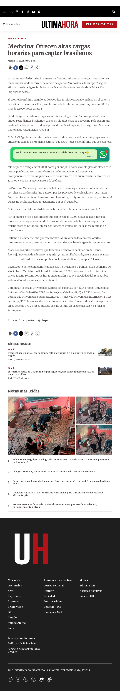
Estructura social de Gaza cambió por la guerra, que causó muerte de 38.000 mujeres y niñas (51, 373)
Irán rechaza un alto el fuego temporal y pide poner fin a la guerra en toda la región (51, 354)
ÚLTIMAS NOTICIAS (99, 24)
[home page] (60, 24)
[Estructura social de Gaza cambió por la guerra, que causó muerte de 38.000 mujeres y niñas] (105, 371)
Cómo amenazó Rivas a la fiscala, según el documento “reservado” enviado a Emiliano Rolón (61, 482)
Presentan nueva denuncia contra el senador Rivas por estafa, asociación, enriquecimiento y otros (54, 505)
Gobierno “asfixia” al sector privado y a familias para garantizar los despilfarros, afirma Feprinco (58, 494)
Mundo (11, 349)
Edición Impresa (17, 38)
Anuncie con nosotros (58, 580)
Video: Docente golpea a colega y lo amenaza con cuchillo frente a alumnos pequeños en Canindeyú (60, 461)
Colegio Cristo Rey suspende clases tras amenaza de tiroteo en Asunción (53, 471)
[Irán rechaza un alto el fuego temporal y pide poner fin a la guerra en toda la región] (105, 352)
